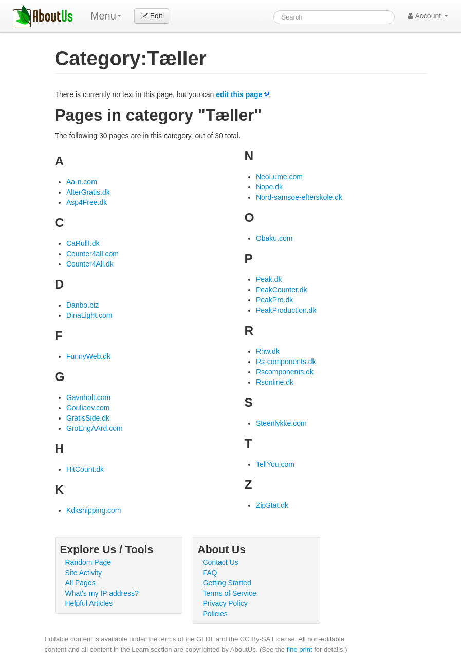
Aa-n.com (81, 182)
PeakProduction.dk (286, 310)
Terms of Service (229, 593)
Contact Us (220, 562)
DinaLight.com (89, 315)
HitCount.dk (85, 469)
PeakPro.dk (274, 300)
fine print (299, 649)
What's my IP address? (102, 593)
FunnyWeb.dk (88, 356)
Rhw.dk (268, 351)
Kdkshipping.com (93, 510)
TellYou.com (275, 464)
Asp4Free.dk (86, 202)
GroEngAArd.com (94, 428)
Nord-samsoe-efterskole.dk (299, 197)
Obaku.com (274, 238)
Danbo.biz (82, 305)
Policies (215, 614)
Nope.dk (269, 187)
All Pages (80, 583)
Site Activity (83, 572)
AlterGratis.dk (88, 192)
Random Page (88, 562)
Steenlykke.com (281, 423)
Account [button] (428, 16)
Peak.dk (269, 279)
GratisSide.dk (87, 418)
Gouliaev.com (88, 408)
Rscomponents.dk (285, 372)
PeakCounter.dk (281, 290)
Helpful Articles (89, 603)
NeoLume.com (279, 177)
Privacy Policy (225, 603)
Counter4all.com (92, 254)
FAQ (210, 572)
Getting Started (227, 583)
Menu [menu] (105, 16)
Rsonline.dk (274, 382)
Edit (151, 16)
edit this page (239, 94)
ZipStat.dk (272, 505)
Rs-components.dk (286, 361)
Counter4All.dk (90, 264)
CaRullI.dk (83, 243)
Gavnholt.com (88, 397)
